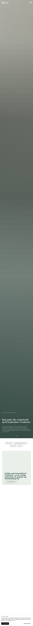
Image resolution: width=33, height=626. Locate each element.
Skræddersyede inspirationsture (20, 443)
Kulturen (19, 445)
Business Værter (9, 443)
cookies (14, 620)
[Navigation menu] (31, 2)
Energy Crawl (13, 445)
